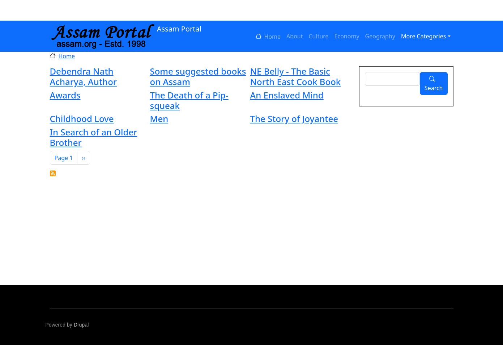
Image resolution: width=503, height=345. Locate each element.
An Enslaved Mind (286, 95)
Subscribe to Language (53, 173)
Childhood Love (82, 119)
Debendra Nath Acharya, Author (83, 76)
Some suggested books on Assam (198, 76)
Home (272, 37)
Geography (380, 36)
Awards (65, 95)
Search (434, 88)
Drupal (81, 325)
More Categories (423, 36)
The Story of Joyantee (294, 119)
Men (159, 119)
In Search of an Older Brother (93, 137)
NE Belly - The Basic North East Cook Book (295, 76)
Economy (346, 36)
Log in (72, 10)
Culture (319, 36)
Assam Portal (125, 29)
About (294, 36)
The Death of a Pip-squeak (189, 100)
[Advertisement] (267, 230)
